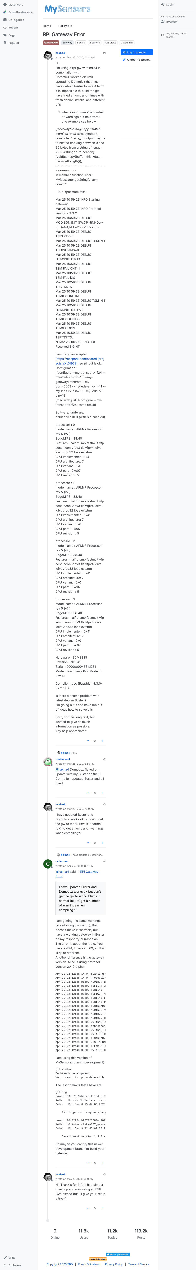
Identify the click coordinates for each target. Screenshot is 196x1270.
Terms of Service (138, 1264)
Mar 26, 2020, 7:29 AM (81, 808)
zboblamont (63, 759)
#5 (104, 1174)
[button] (19, 1258)
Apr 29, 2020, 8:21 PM (80, 865)
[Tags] (19, 35)
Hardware (51, 42)
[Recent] (19, 28)
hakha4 (60, 52)
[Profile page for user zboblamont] (47, 761)
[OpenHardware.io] (19, 12)
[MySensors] (19, 5)
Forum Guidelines (89, 1264)
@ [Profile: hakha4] (62, 769)
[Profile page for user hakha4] (47, 55)
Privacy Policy (114, 1264)
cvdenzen (62, 861)
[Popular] (19, 43)
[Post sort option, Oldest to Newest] (137, 60)
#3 (104, 804)
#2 (104, 759)
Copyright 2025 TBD (60, 1264)
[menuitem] (176, 5)
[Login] (176, 5)
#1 (104, 52)
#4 (104, 861)
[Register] (176, 22)
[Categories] (19, 20)
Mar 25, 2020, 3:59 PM (81, 763)
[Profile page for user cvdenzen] (47, 864)
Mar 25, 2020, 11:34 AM (81, 57)
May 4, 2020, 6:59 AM (80, 1178)
